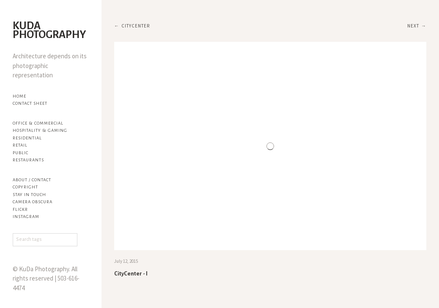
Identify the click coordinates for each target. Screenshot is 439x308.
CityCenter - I (131, 274)
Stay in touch (29, 194)
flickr (20, 209)
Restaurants (28, 160)
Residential (27, 138)
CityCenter (135, 26)
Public (20, 152)
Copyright (25, 187)
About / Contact (32, 179)
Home (19, 96)
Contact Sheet (30, 103)
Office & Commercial (38, 123)
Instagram (26, 216)
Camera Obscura (32, 201)
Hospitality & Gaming (40, 130)
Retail (20, 145)
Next (413, 26)
